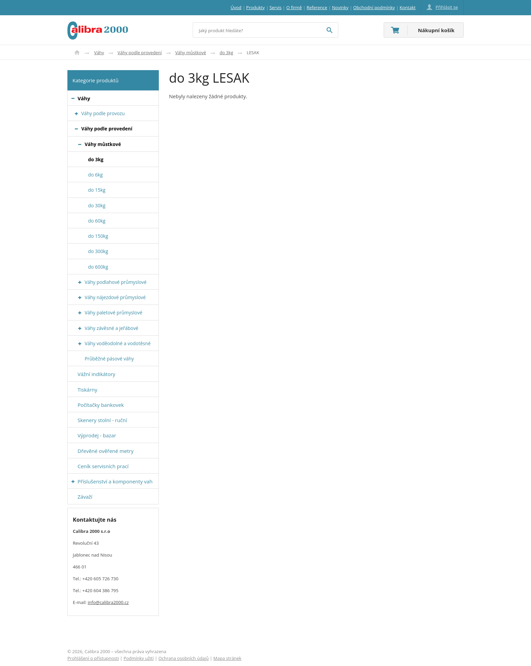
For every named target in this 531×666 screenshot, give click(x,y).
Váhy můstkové (190, 52)
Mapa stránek (227, 658)
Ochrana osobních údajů (183, 658)
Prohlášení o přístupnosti (93, 658)
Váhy (99, 52)
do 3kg (226, 52)
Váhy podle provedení (140, 52)
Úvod (77, 52)
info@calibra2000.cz (108, 602)
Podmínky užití (139, 658)
